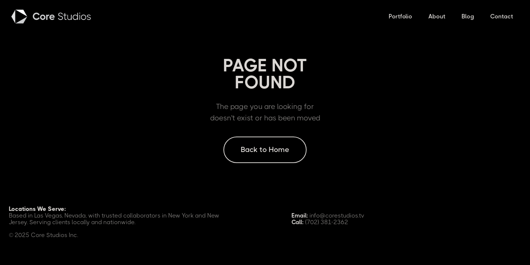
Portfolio (400, 16)
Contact (501, 16)
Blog (468, 16)
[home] (52, 17)
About (436, 16)
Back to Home (265, 149)
